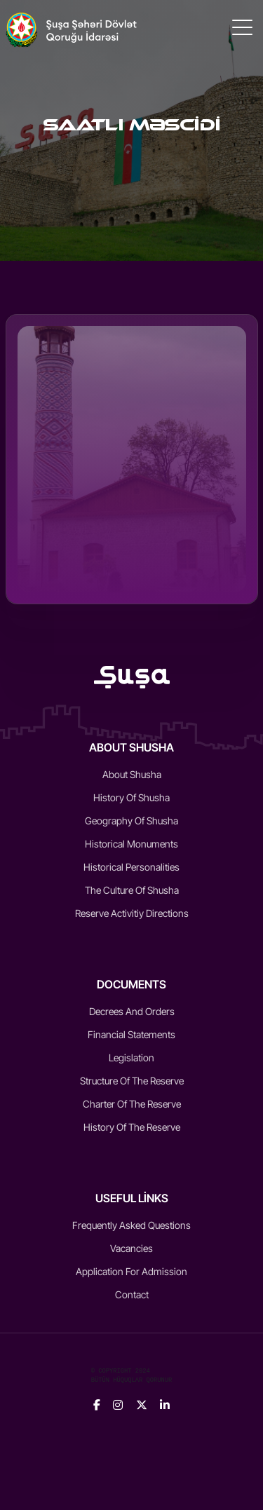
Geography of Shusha (131, 821)
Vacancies (131, 1248)
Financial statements (131, 1034)
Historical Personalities (131, 867)
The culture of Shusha (132, 890)
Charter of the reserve (132, 1104)
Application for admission (131, 1271)
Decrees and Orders (132, 1011)
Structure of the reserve (132, 1081)
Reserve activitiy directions (132, 913)
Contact (132, 1294)
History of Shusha (131, 797)
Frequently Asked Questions (131, 1225)
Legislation (131, 1057)
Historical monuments (131, 844)
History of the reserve (131, 1127)
